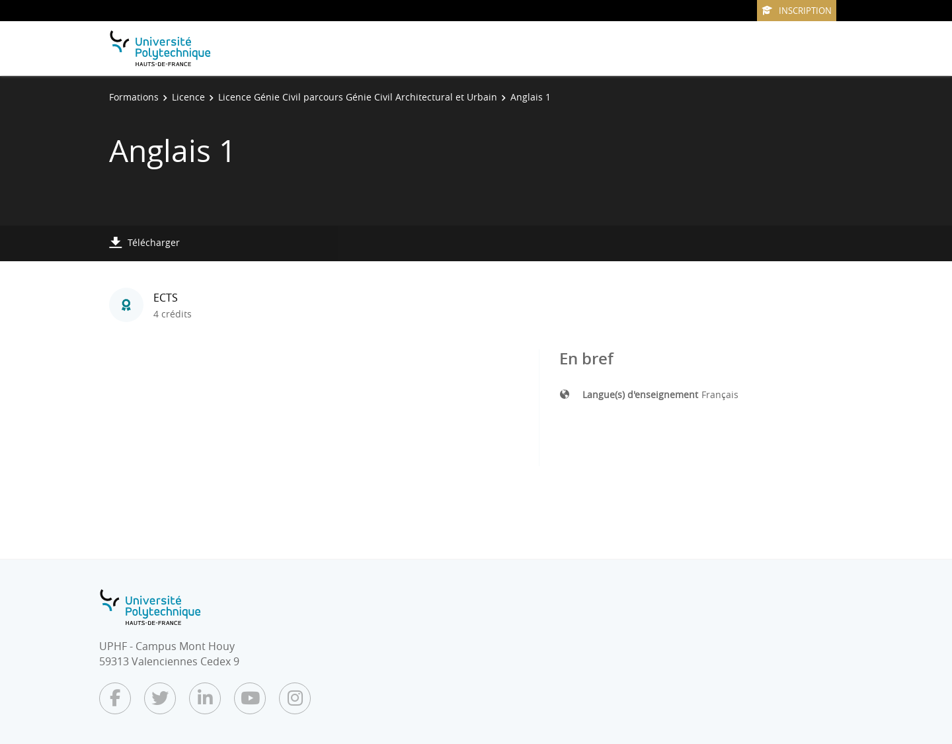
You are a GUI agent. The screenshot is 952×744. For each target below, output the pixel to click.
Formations (134, 97)
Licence (188, 97)
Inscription (797, 11)
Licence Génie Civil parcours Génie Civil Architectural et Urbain (357, 97)
